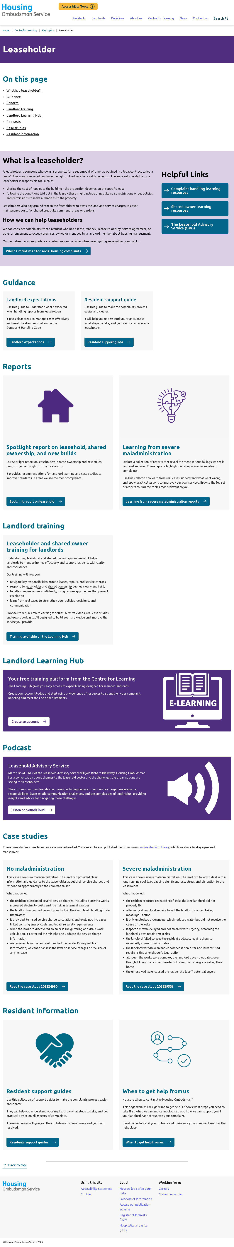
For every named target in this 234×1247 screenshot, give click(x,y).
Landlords (98, 18)
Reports (12, 103)
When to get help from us (150, 1142)
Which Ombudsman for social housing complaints (43, 251)
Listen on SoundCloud (33, 810)
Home (6, 30)
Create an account (30, 721)
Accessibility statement (96, 1188)
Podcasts (13, 121)
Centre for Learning (161, 18)
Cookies (86, 1194)
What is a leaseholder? (24, 90)
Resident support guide (111, 342)
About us (136, 18)
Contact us (200, 18)
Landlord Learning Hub (24, 115)
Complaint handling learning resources (196, 192)
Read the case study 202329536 (155, 986)
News (183, 18)
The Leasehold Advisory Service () (192, 228)
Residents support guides (34, 1142)
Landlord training (19, 109)
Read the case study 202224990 (39, 986)
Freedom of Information (136, 1199)
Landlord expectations (31, 342)
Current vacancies (171, 1194)
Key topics (48, 30)
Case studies (16, 128)
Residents (79, 18)
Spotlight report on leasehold (37, 501)
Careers (164, 1188)
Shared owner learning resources (191, 210)
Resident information (22, 134)
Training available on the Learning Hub (44, 636)
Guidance (13, 97)
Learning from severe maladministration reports (168, 501)
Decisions (117, 18)
